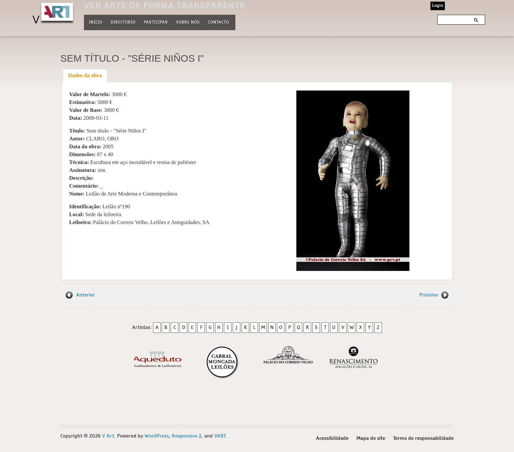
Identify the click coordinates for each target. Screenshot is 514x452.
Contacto (218, 22)
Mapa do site (370, 438)
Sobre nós (188, 22)
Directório (122, 22)
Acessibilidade (332, 438)
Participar (156, 22)
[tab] (85, 75)
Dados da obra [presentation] (85, 75)
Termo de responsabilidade (423, 438)
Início (95, 22)
